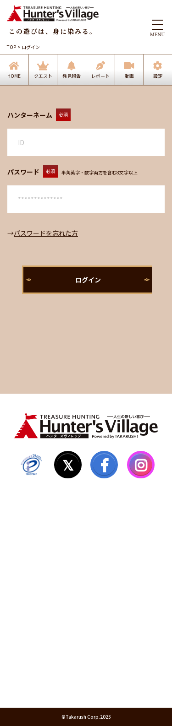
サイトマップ (33, 568)
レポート (100, 75)
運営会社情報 (33, 672)
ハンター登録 (33, 533)
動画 (129, 75)
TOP (11, 46)
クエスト (43, 75)
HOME (14, 75)
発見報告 (71, 75)
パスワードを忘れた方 (46, 233)
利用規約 (26, 637)
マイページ (30, 550)
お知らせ (26, 602)
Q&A (21, 585)
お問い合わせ (33, 620)
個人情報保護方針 (39, 655)
